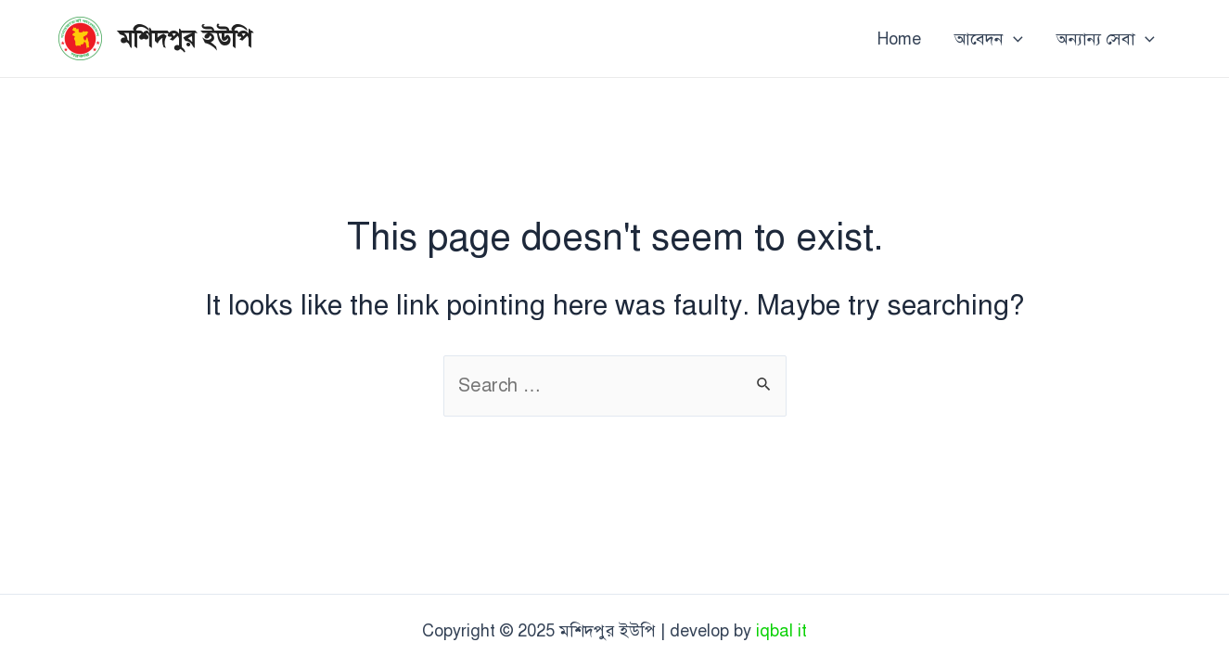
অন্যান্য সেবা (1105, 39)
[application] (1013, 39)
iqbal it (781, 631)
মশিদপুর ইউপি (185, 38)
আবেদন (988, 39)
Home (899, 39)
